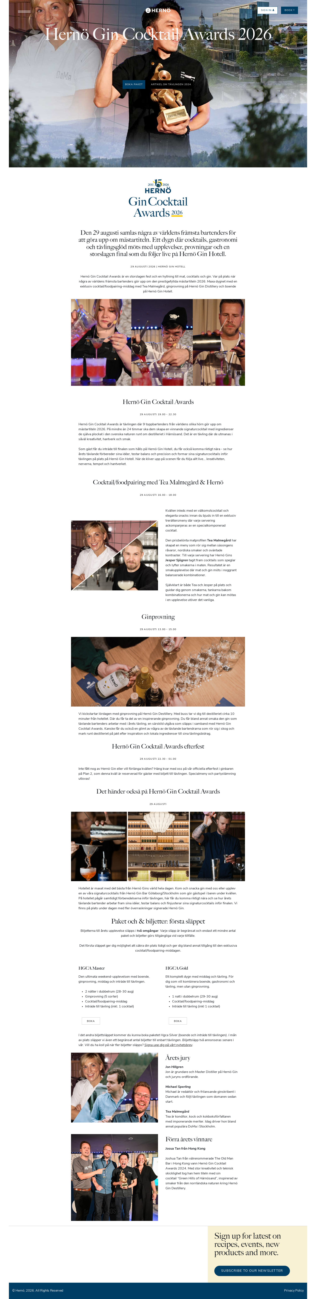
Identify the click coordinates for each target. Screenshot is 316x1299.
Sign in (267, 10)
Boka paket (134, 84)
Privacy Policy (294, 1290)
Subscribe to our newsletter (252, 1271)
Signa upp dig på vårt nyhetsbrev (168, 1045)
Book (289, 10)
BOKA (91, 1021)
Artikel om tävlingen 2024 (171, 84)
